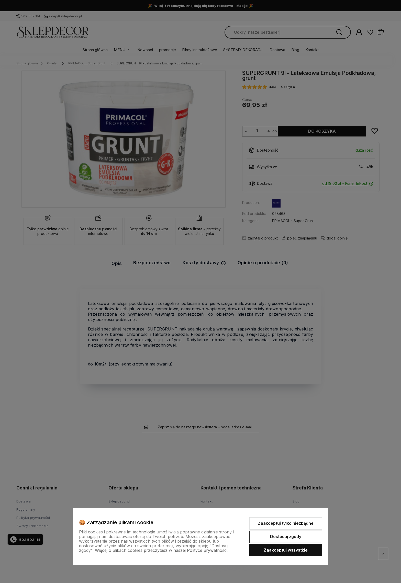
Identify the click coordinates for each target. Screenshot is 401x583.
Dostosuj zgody (285, 536)
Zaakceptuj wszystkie (286, 550)
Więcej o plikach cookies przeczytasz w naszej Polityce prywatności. (161, 550)
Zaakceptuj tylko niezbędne (286, 523)
